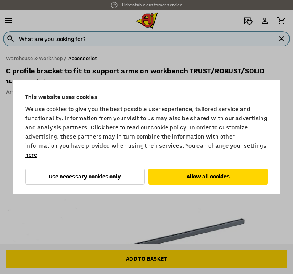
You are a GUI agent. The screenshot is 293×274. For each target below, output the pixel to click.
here (112, 127)
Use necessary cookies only (85, 176)
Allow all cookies (208, 176)
